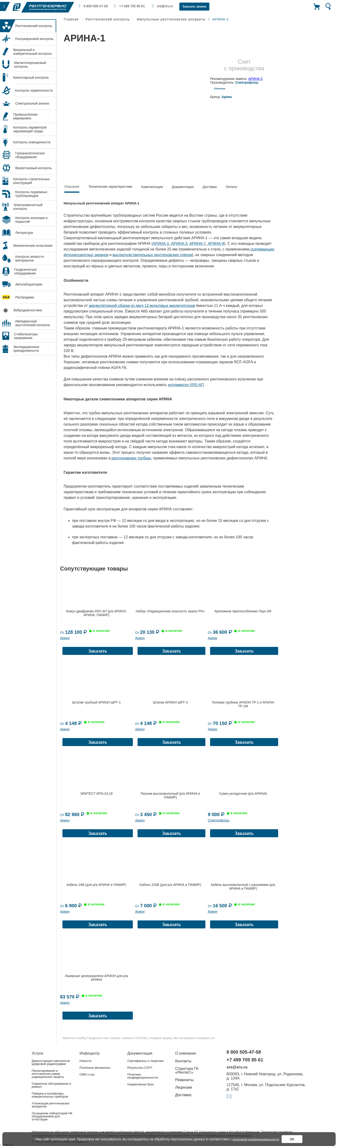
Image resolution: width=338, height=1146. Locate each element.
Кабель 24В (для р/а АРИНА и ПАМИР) (96, 885)
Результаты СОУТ (140, 1067)
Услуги (37, 1053)
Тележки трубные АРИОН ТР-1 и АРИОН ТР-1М (243, 704)
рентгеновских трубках (131, 458)
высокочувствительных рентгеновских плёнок (152, 255)
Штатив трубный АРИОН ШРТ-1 (96, 702)
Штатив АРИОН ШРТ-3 (170, 702)
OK (293, 1139)
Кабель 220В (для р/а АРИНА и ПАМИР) (170, 885)
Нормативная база (140, 1084)
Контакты (183, 1061)
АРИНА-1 (161, 244)
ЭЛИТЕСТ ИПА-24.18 (96, 793)
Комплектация (152, 187)
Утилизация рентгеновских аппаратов (50, 1105)
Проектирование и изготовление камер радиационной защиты (48, 1074)
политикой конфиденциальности (256, 1139)
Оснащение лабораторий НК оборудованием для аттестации (52, 1116)
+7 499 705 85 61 (131, 6)
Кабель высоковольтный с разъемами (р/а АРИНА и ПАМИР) (243, 886)
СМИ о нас (87, 1074)
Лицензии (183, 1087)
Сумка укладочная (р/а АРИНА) (243, 793)
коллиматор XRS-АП (186, 385)
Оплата (231, 187)
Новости (85, 1061)
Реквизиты (184, 1080)
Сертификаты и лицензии (145, 1061)
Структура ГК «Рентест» (186, 1070)
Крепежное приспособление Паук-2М (243, 611)
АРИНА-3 (255, 79)
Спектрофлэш (218, 820)
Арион (64, 638)
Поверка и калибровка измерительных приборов (50, 1095)
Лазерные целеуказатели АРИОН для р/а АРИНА (96, 978)
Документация (183, 187)
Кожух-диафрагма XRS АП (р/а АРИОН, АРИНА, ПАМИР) (96, 613)
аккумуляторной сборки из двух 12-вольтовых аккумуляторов (142, 306)
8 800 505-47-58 (94, 6)
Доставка (210, 187)
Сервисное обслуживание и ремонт (51, 1085)
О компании (185, 1053)
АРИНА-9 (216, 244)
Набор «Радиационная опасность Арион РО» (170, 611)
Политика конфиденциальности (142, 1076)
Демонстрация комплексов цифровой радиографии (51, 1062)
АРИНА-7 (197, 244)
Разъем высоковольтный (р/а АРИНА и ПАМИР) (170, 795)
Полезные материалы (95, 1067)
